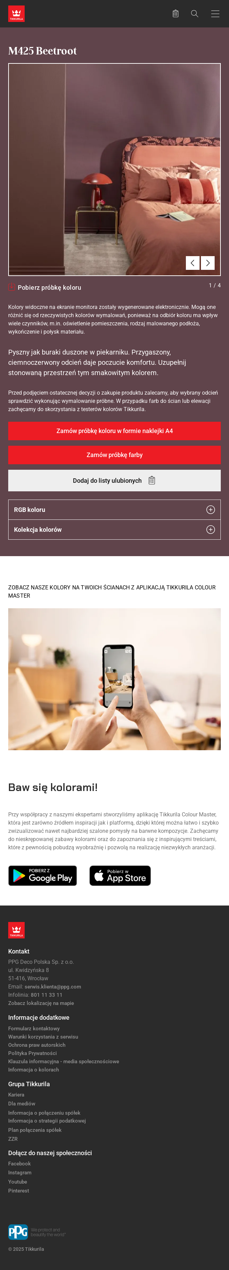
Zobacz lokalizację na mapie (41, 1003)
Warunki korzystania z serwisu (43, 1037)
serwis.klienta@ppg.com (53, 987)
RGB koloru (114, 509)
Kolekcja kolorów (114, 529)
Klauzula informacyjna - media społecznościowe (63, 1061)
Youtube (17, 1182)
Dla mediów (21, 1104)
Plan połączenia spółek (35, 1130)
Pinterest (18, 1191)
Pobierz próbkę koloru (49, 287)
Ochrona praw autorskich (36, 1045)
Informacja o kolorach (33, 1070)
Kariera (16, 1095)
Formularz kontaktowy (34, 1029)
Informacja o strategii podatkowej (47, 1121)
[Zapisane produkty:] (175, 14)
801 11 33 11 (47, 995)
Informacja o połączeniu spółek (44, 1113)
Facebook (19, 1164)
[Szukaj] (195, 13)
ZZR (12, 1139)
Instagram (19, 1173)
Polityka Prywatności (32, 1053)
